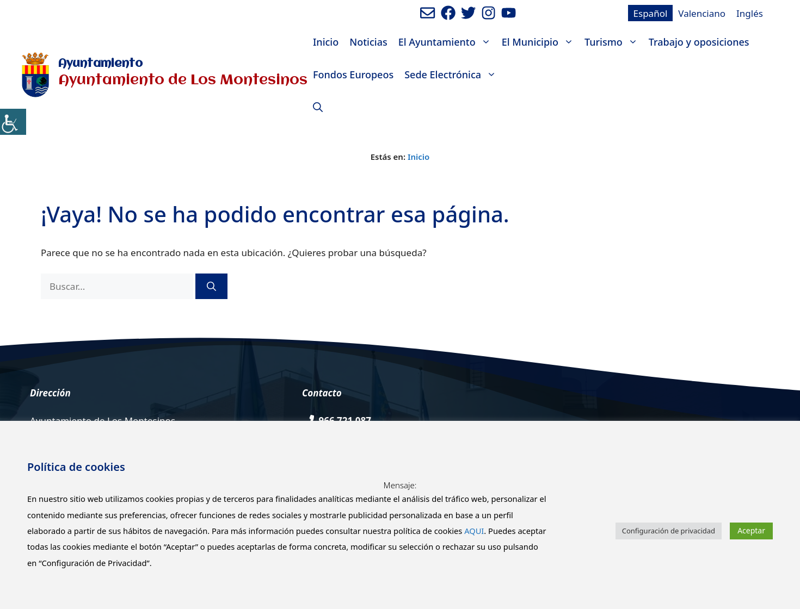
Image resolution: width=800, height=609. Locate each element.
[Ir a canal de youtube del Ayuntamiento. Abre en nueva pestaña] (509, 13)
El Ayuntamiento (447, 42)
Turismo (613, 42)
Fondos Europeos (353, 74)
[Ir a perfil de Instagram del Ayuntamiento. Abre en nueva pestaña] (488, 13)
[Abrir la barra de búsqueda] (317, 107)
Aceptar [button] (751, 530)
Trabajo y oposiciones (699, 41)
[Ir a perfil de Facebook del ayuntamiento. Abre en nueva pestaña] (448, 13)
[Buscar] (211, 287)
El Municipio (540, 42)
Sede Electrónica (453, 74)
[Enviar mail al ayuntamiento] (427, 13)
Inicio (326, 41)
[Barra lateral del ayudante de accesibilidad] (13, 122)
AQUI (474, 530)
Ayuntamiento (100, 64)
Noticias (368, 41)
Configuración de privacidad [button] (668, 531)
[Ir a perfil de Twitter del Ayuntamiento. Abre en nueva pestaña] (468, 13)
